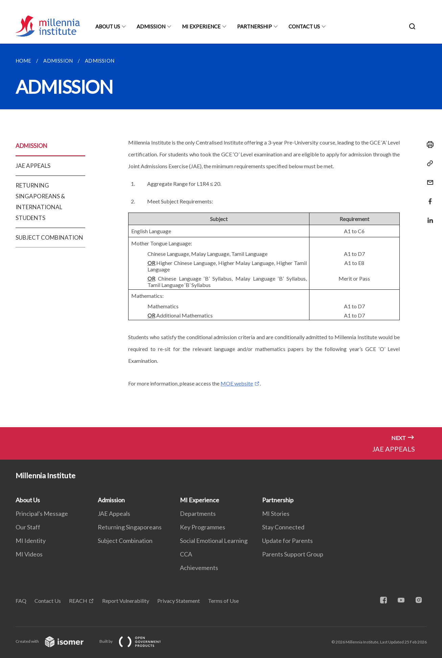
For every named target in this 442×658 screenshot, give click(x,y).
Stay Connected (283, 527)
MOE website (236, 383)
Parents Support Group (292, 554)
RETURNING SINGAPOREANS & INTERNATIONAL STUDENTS (40, 201)
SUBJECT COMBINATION (49, 237)
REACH (78, 600)
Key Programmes (202, 527)
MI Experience (201, 26)
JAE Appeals (114, 513)
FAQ (21, 600)
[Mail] (428, 178)
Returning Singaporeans (130, 527)
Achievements (199, 567)
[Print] (428, 144)
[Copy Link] (428, 163)
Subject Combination (125, 540)
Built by (135, 641)
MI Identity (31, 540)
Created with (55, 641)
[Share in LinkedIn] (428, 216)
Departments (198, 513)
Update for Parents (287, 540)
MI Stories (275, 513)
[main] (221, 235)
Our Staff (28, 527)
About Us (107, 26)
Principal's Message (42, 513)
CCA (186, 554)
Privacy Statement (178, 600)
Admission (151, 26)
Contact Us (304, 26)
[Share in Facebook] (428, 197)
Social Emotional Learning (214, 540)
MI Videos (29, 554)
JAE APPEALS (33, 165)
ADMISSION (31, 145)
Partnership (254, 26)
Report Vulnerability (125, 600)
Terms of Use (223, 600)
